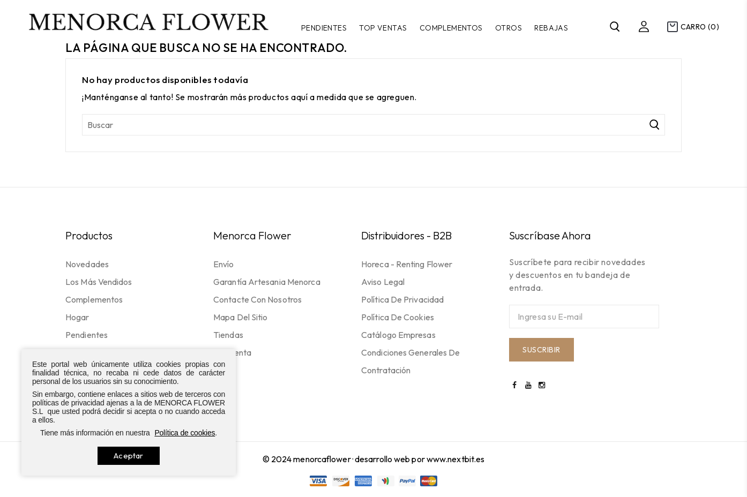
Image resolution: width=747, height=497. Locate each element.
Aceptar (128, 455)
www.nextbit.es (455, 459)
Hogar (77, 317)
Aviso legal (383, 281)
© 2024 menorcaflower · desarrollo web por (345, 459)
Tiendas (228, 334)
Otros (508, 28)
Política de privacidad (402, 299)
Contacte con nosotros (257, 299)
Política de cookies (397, 317)
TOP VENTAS (383, 28)
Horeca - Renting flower (406, 264)
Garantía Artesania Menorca (266, 281)
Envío (223, 264)
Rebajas (551, 28)
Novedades (87, 264)
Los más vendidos (98, 281)
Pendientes (324, 28)
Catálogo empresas (398, 334)
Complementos (451, 28)
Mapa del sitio (240, 317)
